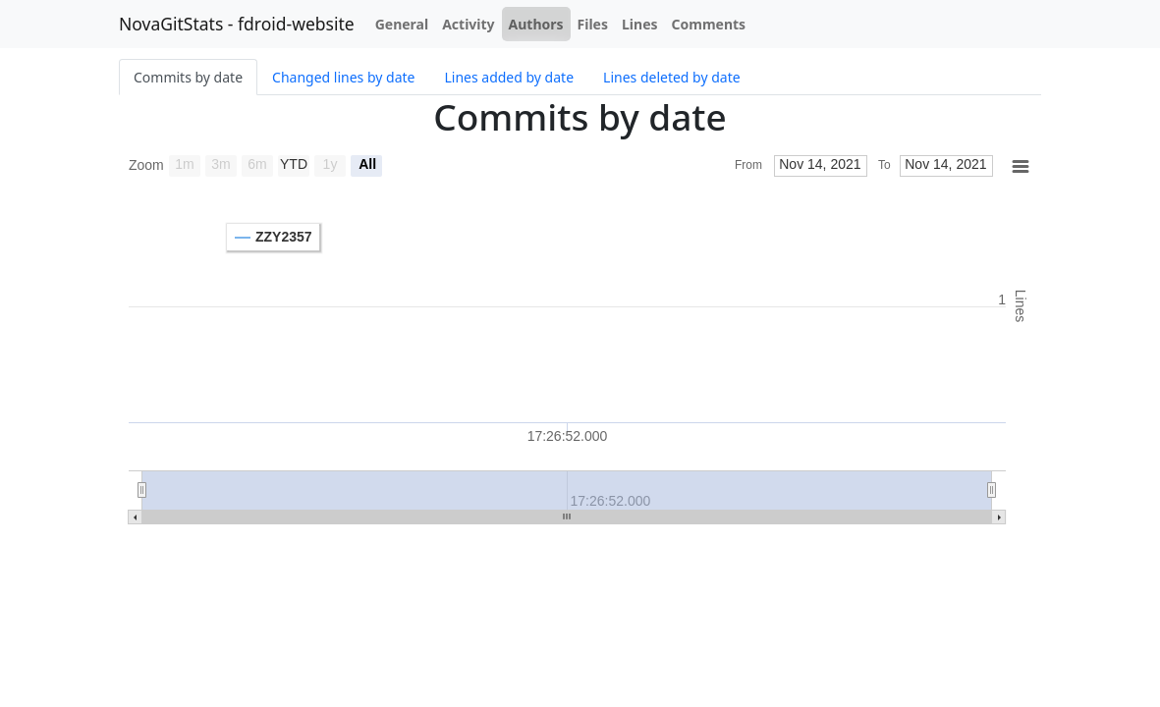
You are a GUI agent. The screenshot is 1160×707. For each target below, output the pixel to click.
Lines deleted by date (672, 77)
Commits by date (188, 77)
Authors (536, 24)
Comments (709, 24)
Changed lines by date (343, 77)
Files (593, 24)
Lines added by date (509, 77)
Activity (468, 24)
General (402, 24)
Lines (640, 24)
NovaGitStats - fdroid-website (237, 23)
